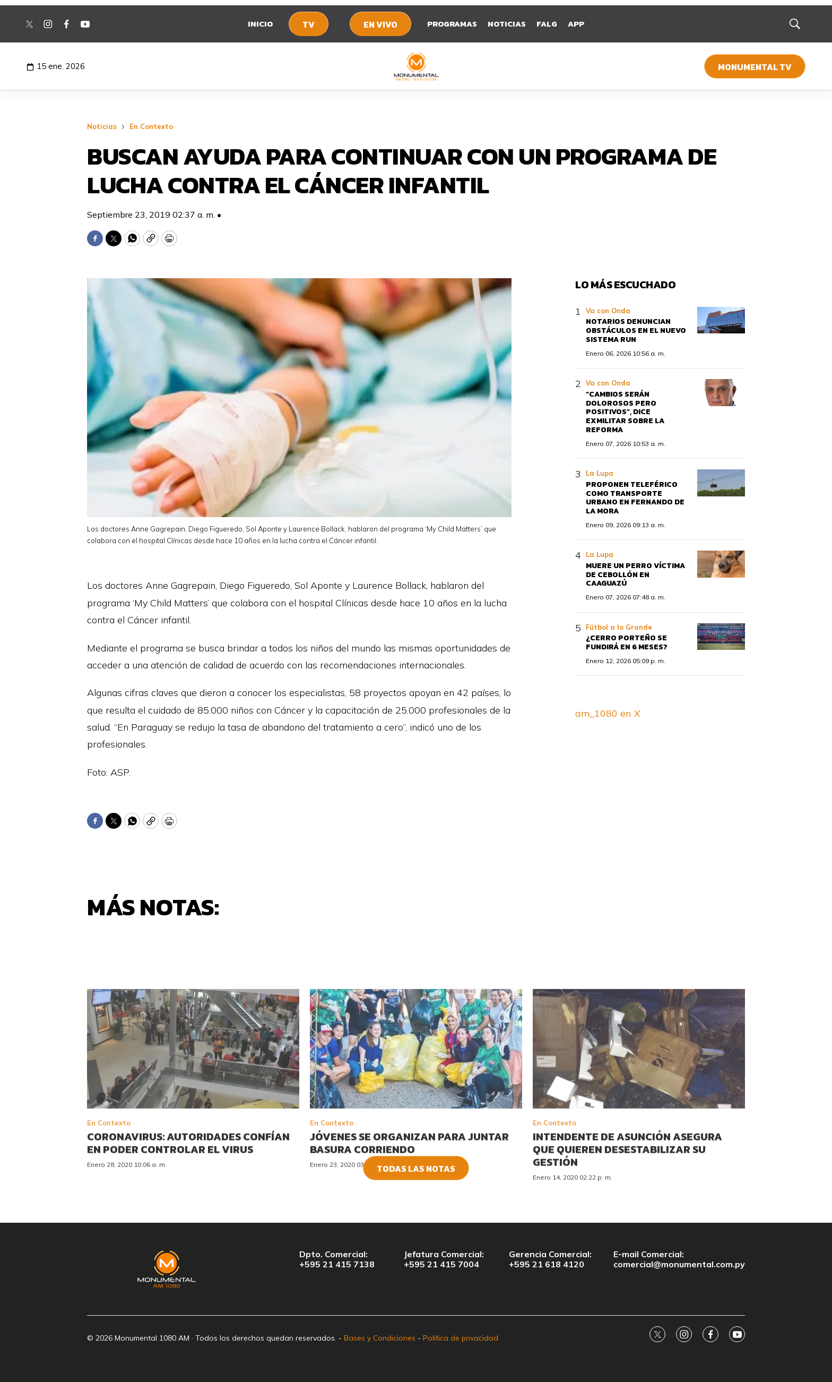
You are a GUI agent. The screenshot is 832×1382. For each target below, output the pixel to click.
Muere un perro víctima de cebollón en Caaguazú (635, 574)
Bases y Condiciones (379, 1338)
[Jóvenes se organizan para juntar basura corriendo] (416, 1116)
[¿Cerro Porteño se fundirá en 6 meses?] (721, 636)
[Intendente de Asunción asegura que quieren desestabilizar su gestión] (639, 1116)
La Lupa (599, 473)
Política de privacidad (460, 1338)
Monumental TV (755, 67)
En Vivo (380, 24)
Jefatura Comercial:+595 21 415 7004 (444, 1259)
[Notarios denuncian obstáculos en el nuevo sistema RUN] (721, 320)
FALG (546, 24)
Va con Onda (608, 310)
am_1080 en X (607, 713)
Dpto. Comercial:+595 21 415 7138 (337, 1259)
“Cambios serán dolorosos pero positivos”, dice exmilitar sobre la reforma (625, 412)
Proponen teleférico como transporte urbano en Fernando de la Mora (635, 498)
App (576, 24)
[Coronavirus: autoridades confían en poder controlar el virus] (193, 1116)
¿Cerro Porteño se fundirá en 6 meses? (627, 642)
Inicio (260, 24)
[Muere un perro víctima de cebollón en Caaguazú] (721, 564)
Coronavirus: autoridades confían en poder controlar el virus (188, 1210)
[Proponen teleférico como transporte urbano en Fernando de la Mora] (721, 482)
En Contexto (151, 126)
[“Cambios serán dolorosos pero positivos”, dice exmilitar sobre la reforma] (721, 392)
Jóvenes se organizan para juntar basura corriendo (409, 1210)
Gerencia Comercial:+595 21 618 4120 (550, 1259)
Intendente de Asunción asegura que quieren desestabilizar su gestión (627, 1216)
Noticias (507, 24)
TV (308, 24)
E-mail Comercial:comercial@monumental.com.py (679, 1259)
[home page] (416, 66)
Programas (452, 24)
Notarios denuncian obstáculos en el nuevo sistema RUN (636, 330)
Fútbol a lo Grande (619, 627)
